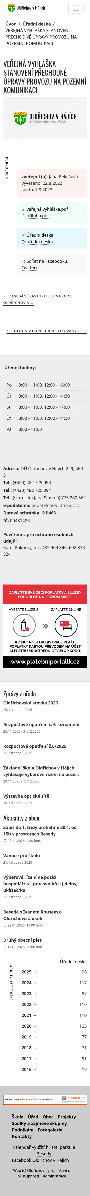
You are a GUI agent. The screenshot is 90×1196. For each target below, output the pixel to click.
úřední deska (40, 241)
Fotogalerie (50, 1130)
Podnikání (23, 1130)
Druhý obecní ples (22, 940)
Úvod (11, 24)
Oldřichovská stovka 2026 (30, 703)
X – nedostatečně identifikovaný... (43, 330)
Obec (48, 1117)
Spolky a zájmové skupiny (39, 1123)
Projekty (67, 1117)
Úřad (33, 1117)
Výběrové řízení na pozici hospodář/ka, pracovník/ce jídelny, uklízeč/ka (40, 883)
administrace (54, 1176)
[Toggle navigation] (76, 8)
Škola (18, 1117)
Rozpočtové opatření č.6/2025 (34, 746)
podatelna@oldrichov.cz (55, 505)
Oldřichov (35, 1170)
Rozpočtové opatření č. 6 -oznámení (41, 724)
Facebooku (56, 261)
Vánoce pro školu (21, 855)
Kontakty (22, 1136)
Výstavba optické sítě (26, 796)
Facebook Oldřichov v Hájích (40, 1160)
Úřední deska (37, 24)
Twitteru (30, 267)
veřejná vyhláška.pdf (47, 209)
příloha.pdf (38, 215)
